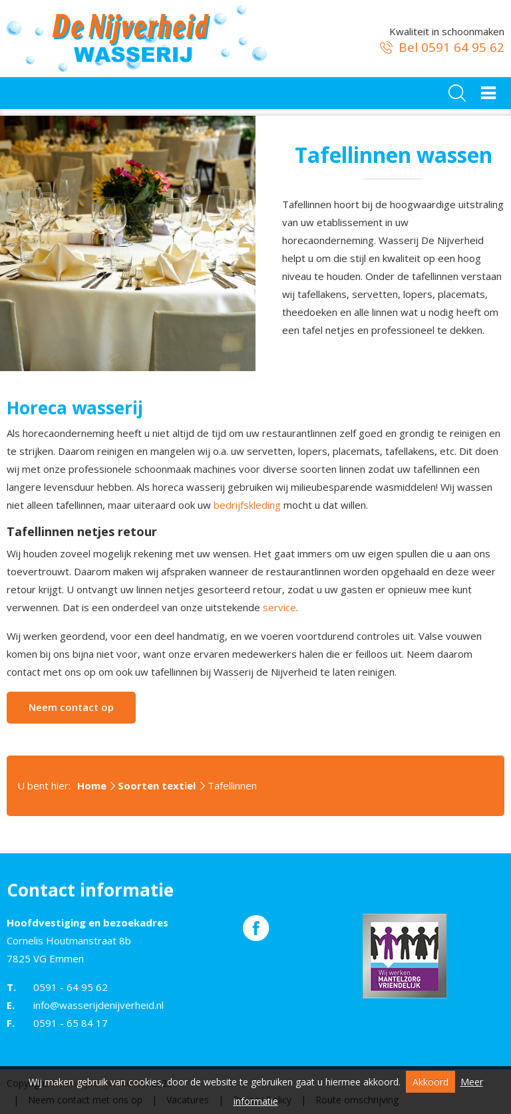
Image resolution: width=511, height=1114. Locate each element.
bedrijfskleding (247, 504)
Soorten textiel (157, 785)
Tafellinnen (232, 785)
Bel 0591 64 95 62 (440, 48)
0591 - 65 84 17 (70, 1023)
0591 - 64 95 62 (70, 987)
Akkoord (430, 1081)
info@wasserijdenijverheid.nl (98, 1005)
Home (91, 785)
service (279, 607)
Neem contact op (71, 707)
